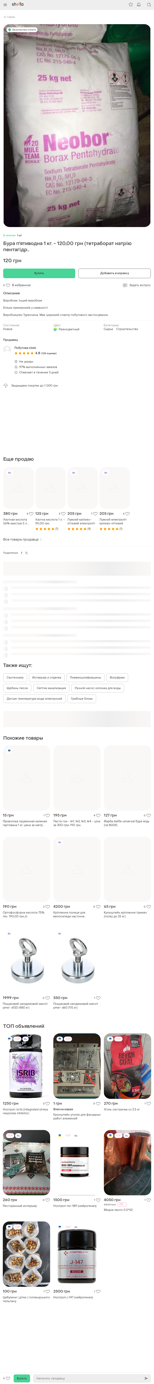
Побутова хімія (25, 348)
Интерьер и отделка (46, 678)
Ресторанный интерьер (20, 1206)
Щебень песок (17, 688)
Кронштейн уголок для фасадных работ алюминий (77, 1116)
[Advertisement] (77, 422)
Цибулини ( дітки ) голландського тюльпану (26, 1299)
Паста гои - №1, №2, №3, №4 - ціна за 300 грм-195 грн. (76, 823)
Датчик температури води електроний (34, 699)
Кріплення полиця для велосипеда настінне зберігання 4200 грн (69, 914)
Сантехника (15, 678)
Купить (39, 273)
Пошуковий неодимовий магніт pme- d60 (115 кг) (75, 1006)
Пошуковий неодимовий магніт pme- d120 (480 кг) (25, 1006)
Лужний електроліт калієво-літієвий (113, 521)
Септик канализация (51, 688)
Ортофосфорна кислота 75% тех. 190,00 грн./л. (23, 914)
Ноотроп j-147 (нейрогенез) (73, 1297)
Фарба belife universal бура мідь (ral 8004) (126, 823)
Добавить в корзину (114, 273)
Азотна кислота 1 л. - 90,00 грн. (50, 521)
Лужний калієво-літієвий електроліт (81, 521)
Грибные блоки (82, 699)
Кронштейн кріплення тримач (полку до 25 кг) (125, 914)
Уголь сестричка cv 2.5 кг (122, 1109)
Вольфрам (117, 678)
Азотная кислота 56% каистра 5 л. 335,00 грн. (15, 521)
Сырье (11, 17)
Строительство (127, 329)
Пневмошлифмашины (85, 678)
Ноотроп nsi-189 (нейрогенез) (74, 1206)
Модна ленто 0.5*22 (118, 1210)
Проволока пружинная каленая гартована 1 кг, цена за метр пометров (25, 823)
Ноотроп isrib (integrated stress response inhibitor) (25, 1111)
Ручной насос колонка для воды (98, 688)
